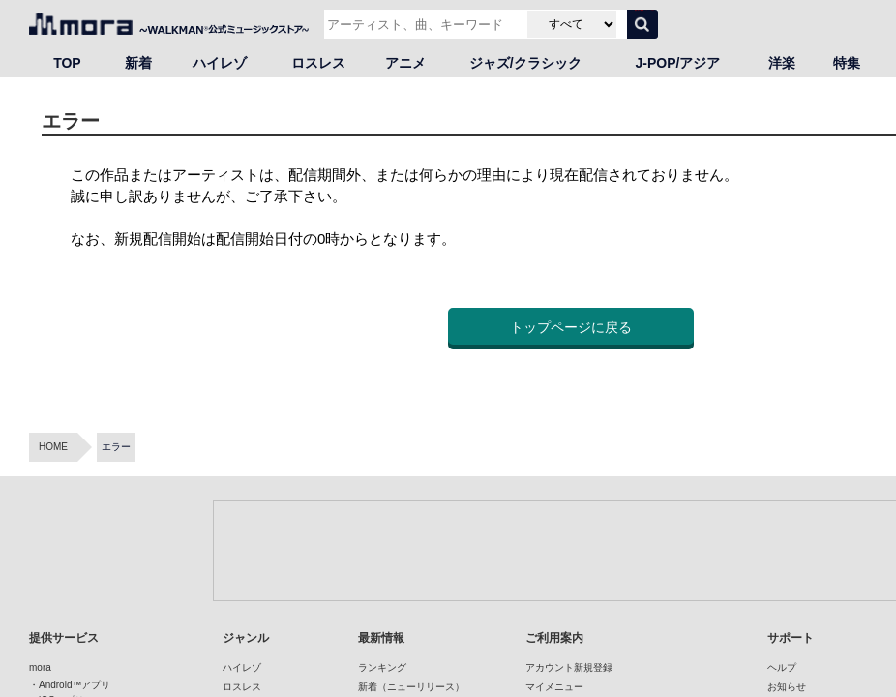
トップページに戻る (571, 327)
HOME (53, 446)
